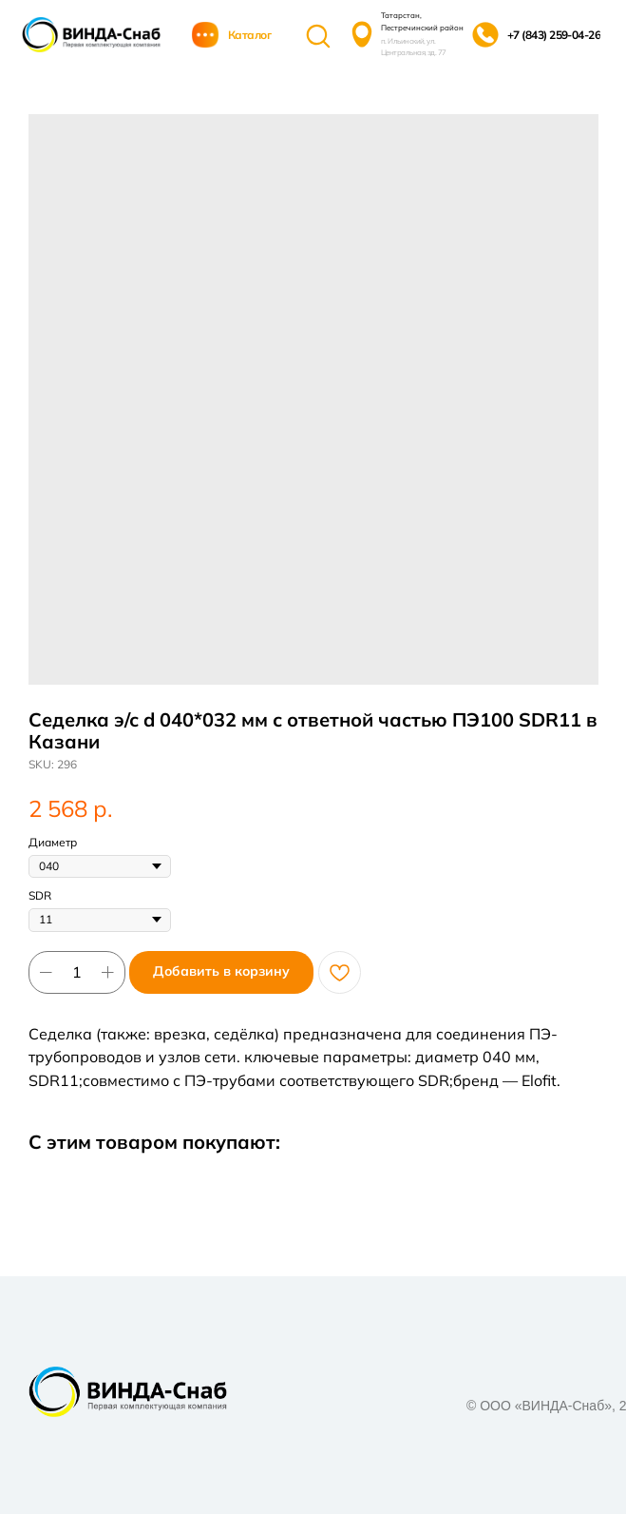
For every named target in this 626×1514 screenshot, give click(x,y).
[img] (91, 34)
